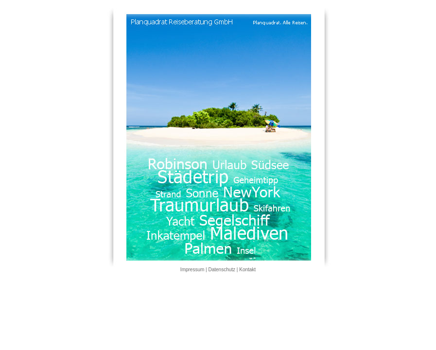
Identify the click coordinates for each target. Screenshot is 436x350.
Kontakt (247, 269)
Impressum (192, 269)
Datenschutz (221, 269)
